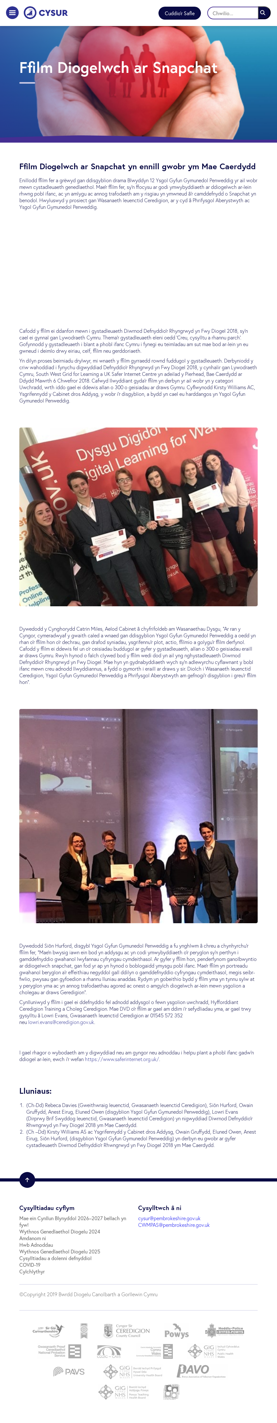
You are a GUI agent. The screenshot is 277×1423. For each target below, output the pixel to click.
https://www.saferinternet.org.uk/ (122, 1059)
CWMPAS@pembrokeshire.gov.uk (174, 1224)
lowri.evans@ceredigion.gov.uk (61, 1022)
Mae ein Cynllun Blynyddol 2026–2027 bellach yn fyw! (72, 1221)
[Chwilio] (239, 13)
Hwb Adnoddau (36, 1244)
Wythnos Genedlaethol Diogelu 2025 (59, 1251)
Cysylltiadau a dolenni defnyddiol (55, 1258)
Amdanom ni (32, 1238)
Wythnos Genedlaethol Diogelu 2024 (59, 1231)
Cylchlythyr (32, 1271)
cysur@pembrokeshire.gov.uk (169, 1218)
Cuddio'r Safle (180, 13)
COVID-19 (30, 1264)
